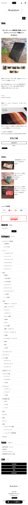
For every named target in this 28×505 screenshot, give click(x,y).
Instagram (14, 473)
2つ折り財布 (7, 278)
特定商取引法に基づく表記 (8, 454)
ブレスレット (7, 388)
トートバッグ (7, 256)
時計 (5, 344)
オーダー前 (7, 246)
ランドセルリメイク (7, 351)
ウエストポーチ (8, 262)
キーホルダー (7, 379)
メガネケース (7, 313)
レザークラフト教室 (9, 426)
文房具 (6, 319)
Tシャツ (4, 421)
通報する (14, 145)
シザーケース (6, 354)
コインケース (7, 284)
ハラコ (6, 407)
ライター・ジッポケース (10, 332)
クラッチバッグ (8, 265)
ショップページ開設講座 (10, 433)
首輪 (5, 341)
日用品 (6, 335)
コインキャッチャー (9, 291)
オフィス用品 (7, 316)
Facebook (14, 464)
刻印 (4, 411)
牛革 (5, 401)
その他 (6, 347)
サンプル (5, 414)
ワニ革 (6, 404)
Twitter (14, 467)
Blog (14, 470)
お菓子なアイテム (7, 370)
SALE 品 (5, 436)
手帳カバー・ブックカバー (10, 303)
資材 (4, 417)
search (14, 2)
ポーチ (6, 322)
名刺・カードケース (9, 306)
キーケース (7, 310)
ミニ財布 (6, 294)
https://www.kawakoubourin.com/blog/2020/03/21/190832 (13, 133)
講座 (4, 424)
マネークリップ (8, 287)
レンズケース (7, 366)
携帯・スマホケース (9, 328)
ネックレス (7, 376)
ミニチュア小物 (6, 373)
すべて (4, 210)
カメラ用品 (7, 325)
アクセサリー (6, 386)
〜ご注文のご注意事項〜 (7, 131)
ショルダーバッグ (8, 253)
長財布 (6, 275)
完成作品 (6, 243)
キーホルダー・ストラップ (10, 338)
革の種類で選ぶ (6, 398)
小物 (4, 301)
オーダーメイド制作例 (8, 241)
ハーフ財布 (7, 297)
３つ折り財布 (7, 281)
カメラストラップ (8, 363)
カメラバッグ (7, 269)
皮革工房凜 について (7, 447)
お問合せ (4, 449)
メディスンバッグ (8, 259)
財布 (4, 272)
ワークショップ (8, 429)
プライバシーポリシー (7, 451)
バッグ (4, 250)
